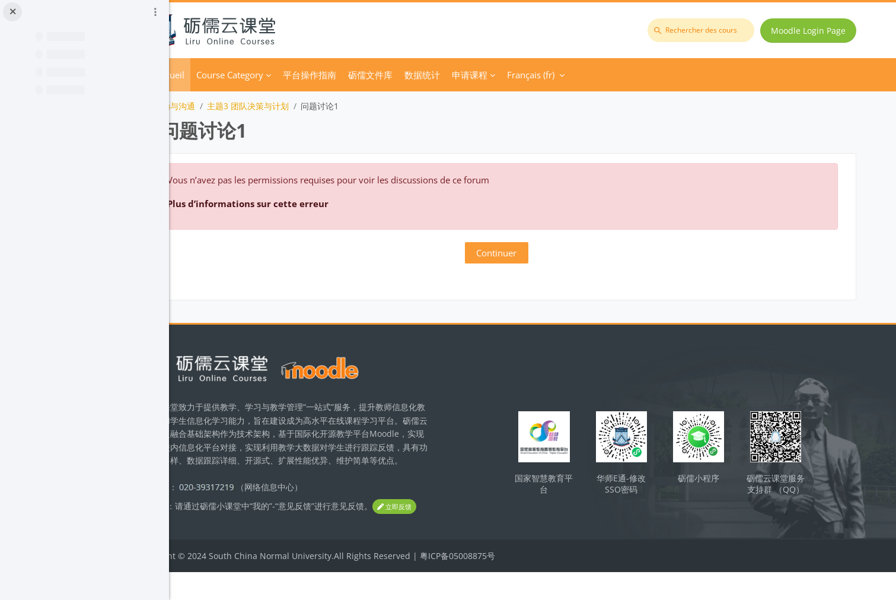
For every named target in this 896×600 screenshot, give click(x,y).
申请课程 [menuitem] (538, 75)
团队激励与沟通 (234, 106)
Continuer (532, 253)
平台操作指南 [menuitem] (377, 75)
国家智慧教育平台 (576, 494)
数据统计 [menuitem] (490, 75)
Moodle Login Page (811, 30)
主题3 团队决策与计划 (316, 106)
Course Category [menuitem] (297, 75)
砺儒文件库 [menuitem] (438, 75)
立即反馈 (227, 535)
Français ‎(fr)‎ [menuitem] (599, 75)
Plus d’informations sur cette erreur (316, 203)
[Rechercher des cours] (704, 30)
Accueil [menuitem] (238, 75)
